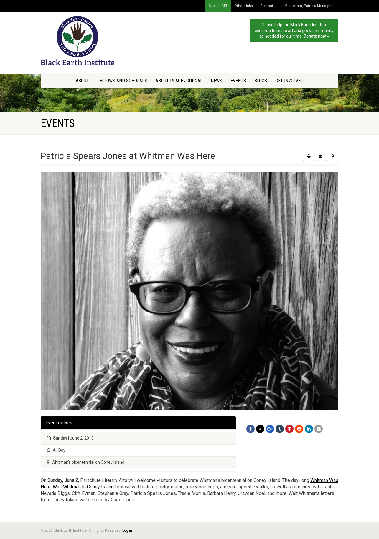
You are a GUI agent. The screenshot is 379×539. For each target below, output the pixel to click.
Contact (266, 6)
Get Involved (289, 81)
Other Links (243, 6)
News (216, 81)
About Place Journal (179, 81)
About (82, 81)
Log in (127, 530)
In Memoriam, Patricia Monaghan (307, 6)
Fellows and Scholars (122, 81)
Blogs (260, 81)
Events (238, 81)
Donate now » (316, 36)
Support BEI (218, 6)
